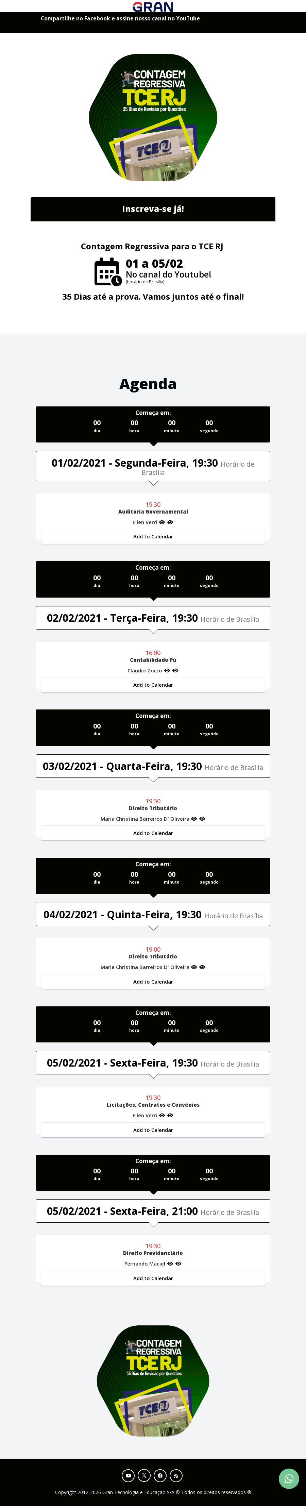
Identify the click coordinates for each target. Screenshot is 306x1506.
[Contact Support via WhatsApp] (289, 1479)
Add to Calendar (153, 536)
